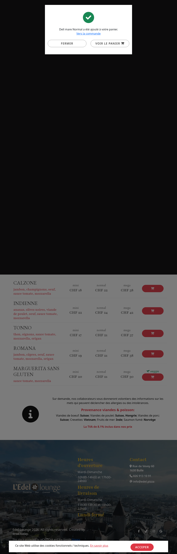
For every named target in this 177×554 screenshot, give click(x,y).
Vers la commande (88, 33)
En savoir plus (99, 546)
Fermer (67, 43)
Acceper (142, 547)
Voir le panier (110, 43)
